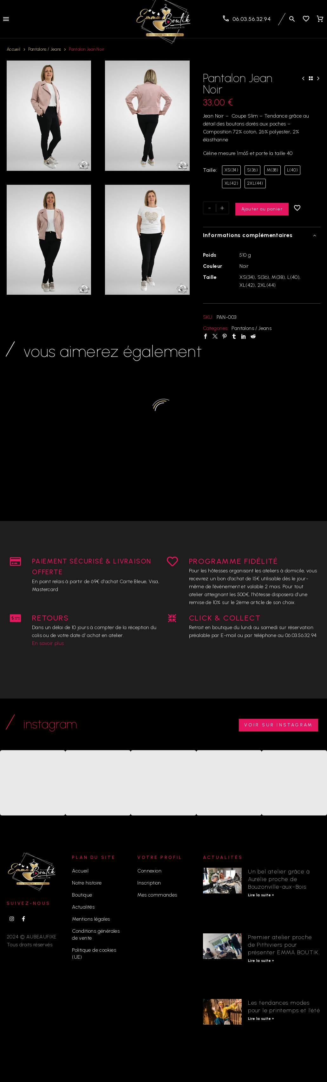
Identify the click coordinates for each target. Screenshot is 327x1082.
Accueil (13, 49)
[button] (292, 19)
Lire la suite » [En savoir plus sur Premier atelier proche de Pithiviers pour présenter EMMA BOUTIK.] (261, 960)
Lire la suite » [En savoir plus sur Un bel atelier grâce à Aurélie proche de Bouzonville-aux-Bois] (261, 895)
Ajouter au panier (262, 207)
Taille (209, 170)
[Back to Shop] (311, 78)
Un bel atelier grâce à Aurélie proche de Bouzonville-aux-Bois (279, 879)
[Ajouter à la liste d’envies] (298, 208)
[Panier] (320, 19)
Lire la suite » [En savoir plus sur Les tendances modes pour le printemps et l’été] (261, 1018)
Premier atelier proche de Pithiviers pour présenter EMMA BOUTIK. (284, 945)
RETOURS (50, 617)
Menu (6, 19)
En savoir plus (48, 643)
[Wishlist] (306, 19)
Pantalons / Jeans (44, 49)
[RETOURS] (15, 618)
